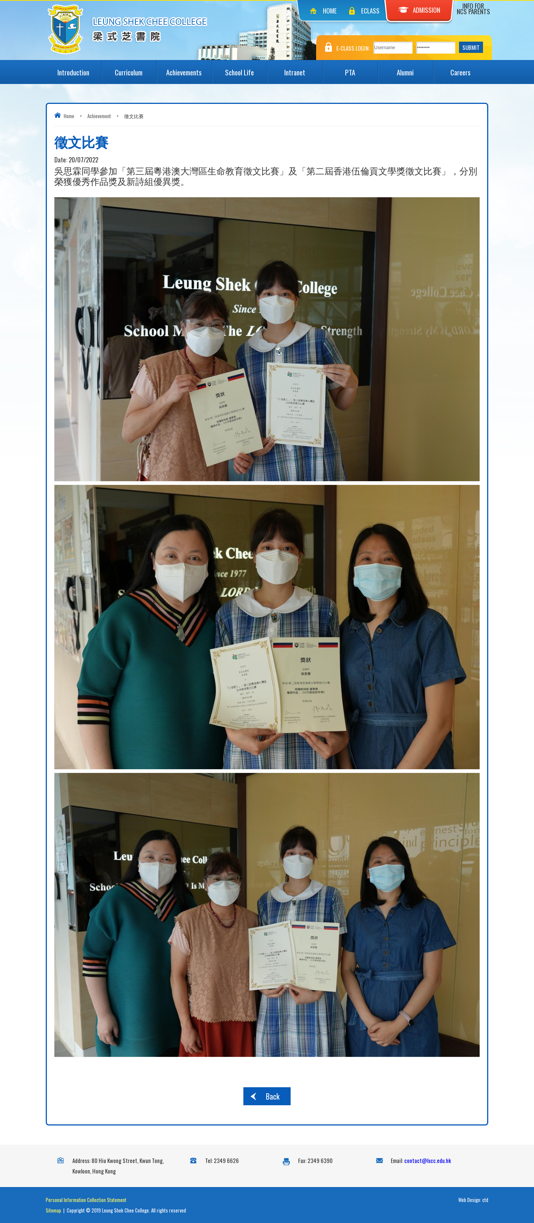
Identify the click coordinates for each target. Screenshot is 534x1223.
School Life (246, 68)
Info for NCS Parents (473, 8)
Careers (469, 68)
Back (272, 1096)
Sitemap (53, 1210)
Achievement (99, 116)
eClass (370, 10)
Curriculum (135, 68)
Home (330, 10)
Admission (419, 10)
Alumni (415, 68)
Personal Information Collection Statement (86, 1199)
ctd (485, 1199)
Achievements (189, 68)
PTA (361, 68)
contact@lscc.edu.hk (427, 1160)
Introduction (79, 68)
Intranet (303, 68)
